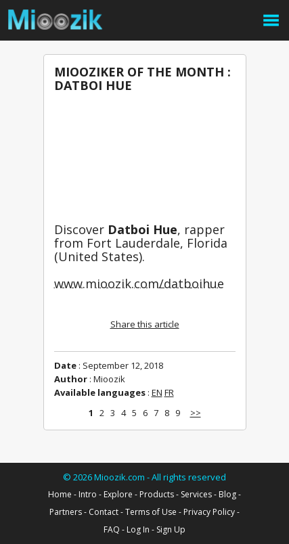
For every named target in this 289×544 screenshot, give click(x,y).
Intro (88, 494)
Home (60, 494)
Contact (103, 512)
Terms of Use (151, 512)
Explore (118, 494)
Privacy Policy (209, 512)
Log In (138, 529)
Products (156, 494)
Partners (65, 512)
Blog (227, 494)
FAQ (112, 529)
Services (196, 494)
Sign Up (170, 529)
